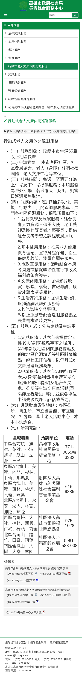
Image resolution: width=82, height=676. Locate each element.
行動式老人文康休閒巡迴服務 (27, 66)
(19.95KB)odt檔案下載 (22, 595)
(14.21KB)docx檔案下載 (23, 580)
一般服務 (33, 131)
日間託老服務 (17, 82)
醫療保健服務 (17, 90)
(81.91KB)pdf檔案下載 (55, 573)
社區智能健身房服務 (21, 99)
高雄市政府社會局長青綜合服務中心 (41, 6)
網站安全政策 (38, 642)
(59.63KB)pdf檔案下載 (55, 595)
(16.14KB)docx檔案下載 (23, 601)
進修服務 (14, 58)
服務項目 (20, 131)
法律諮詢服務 (17, 33)
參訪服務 (14, 50)
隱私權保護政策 (59, 642)
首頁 (9, 131)
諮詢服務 (14, 74)
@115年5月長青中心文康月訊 (25, 612)
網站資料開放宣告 (16, 642)
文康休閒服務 (17, 41)
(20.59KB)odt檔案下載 (22, 573)
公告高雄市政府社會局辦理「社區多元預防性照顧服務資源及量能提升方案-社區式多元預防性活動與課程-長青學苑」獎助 (43, 107)
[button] (75, 15)
